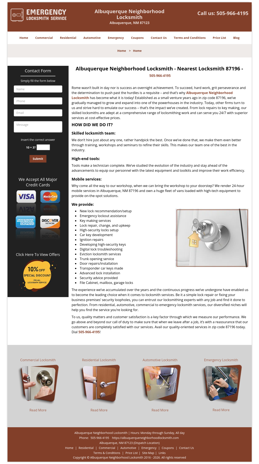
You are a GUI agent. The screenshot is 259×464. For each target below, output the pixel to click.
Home (23, 38)
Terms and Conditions (189, 38)
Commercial (44, 38)
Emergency (116, 38)
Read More (37, 410)
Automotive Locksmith (160, 360)
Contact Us (159, 38)
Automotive (92, 38)
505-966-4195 (233, 13)
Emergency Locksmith (221, 360)
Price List (219, 38)
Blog (236, 38)
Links (162, 453)
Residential (68, 38)
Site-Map (148, 453)
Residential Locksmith (99, 360)
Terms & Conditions (106, 453)
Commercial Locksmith (38, 360)
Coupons (137, 38)
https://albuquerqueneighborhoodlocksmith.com (145, 438)
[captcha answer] (43, 147)
